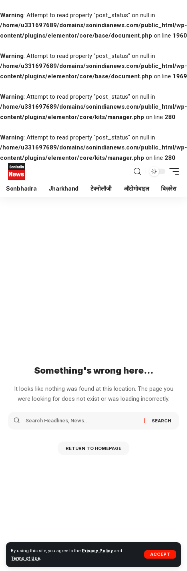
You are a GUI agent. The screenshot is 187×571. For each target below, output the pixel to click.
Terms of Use (25, 558)
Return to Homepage (93, 448)
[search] (137, 171)
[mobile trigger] (172, 171)
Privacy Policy (97, 550)
